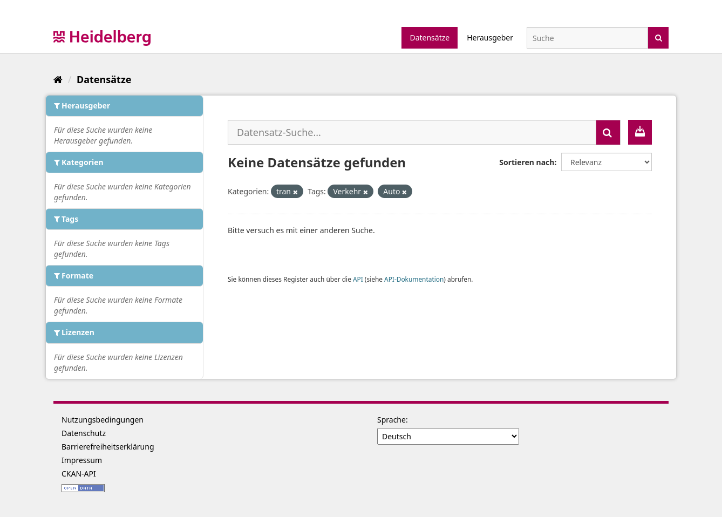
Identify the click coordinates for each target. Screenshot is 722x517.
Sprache (391, 419)
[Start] (58, 79)
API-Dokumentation (414, 279)
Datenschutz (84, 433)
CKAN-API (79, 473)
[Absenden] (658, 37)
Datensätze (429, 37)
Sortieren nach (526, 162)
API (358, 279)
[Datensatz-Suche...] (412, 132)
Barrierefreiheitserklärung (108, 446)
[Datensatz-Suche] (587, 38)
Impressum (82, 460)
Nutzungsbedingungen (103, 419)
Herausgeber (490, 37)
